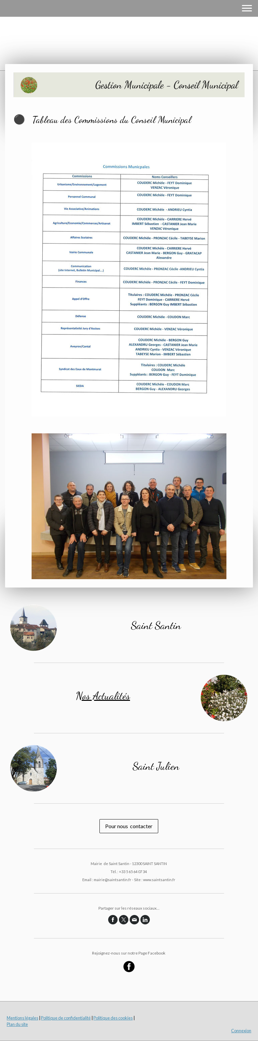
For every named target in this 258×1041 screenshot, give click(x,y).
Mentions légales (22, 1018)
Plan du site (17, 1024)
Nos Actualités (103, 695)
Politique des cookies (113, 1018)
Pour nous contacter (129, 826)
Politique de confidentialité (66, 1018)
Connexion (241, 1030)
